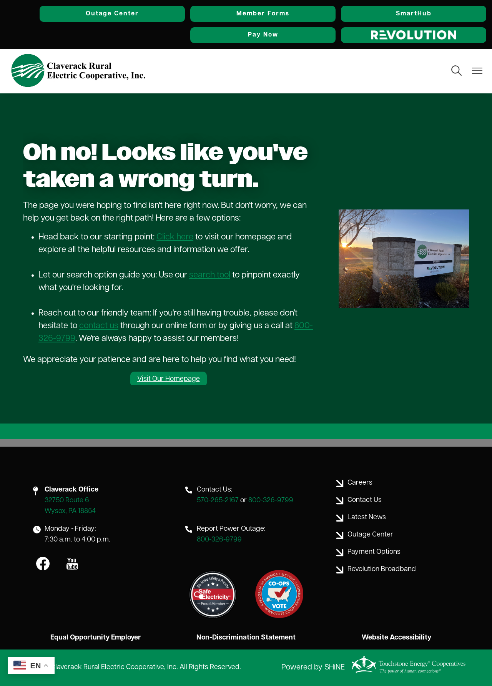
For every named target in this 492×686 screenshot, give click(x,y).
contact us (98, 326)
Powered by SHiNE (313, 667)
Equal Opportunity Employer (95, 637)
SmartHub (414, 14)
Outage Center (112, 14)
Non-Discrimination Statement (246, 637)
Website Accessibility (396, 637)
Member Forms (262, 14)
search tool (209, 275)
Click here (174, 237)
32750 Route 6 (67, 500)
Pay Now (263, 35)
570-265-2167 (218, 500)
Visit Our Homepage (168, 379)
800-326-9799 (270, 500)
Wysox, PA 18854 (70, 511)
